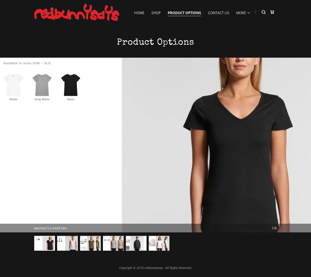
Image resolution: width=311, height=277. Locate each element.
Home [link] (139, 12)
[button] (243, 12)
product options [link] (184, 12)
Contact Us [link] (218, 12)
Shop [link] (156, 12)
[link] (76, 11)
